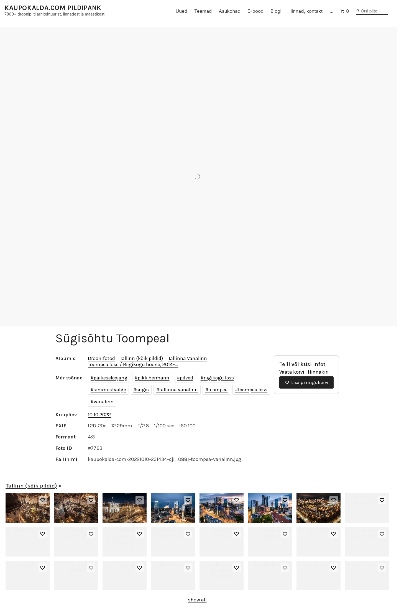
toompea (218, 389)
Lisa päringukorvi (306, 382)
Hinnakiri (318, 372)
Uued (181, 11)
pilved (186, 378)
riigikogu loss (219, 378)
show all (197, 600)
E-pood (255, 11)
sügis (142, 389)
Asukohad (230, 11)
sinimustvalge (110, 389)
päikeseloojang (110, 378)
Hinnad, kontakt (305, 11)
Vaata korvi (291, 372)
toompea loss (252, 389)
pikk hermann (153, 378)
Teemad (203, 11)
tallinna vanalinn (178, 389)
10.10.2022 (99, 415)
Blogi (275, 11)
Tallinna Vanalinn (187, 358)
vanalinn (104, 401)
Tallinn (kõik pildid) (141, 358)
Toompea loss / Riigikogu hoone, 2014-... (133, 364)
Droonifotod (101, 358)
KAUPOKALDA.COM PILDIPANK (52, 7)
